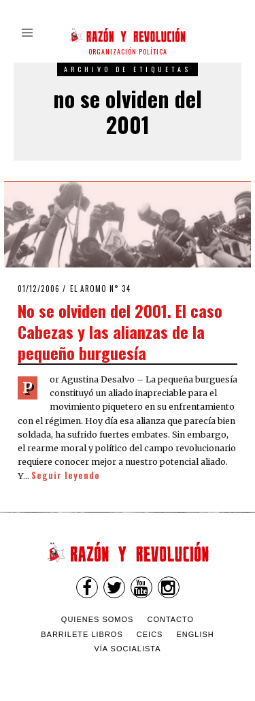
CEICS (150, 634)
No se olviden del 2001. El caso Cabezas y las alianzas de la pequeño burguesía (120, 331)
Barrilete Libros (82, 634)
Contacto (170, 619)
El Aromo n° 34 (100, 288)
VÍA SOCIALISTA (127, 649)
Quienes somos (97, 619)
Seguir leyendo (65, 475)
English (195, 634)
